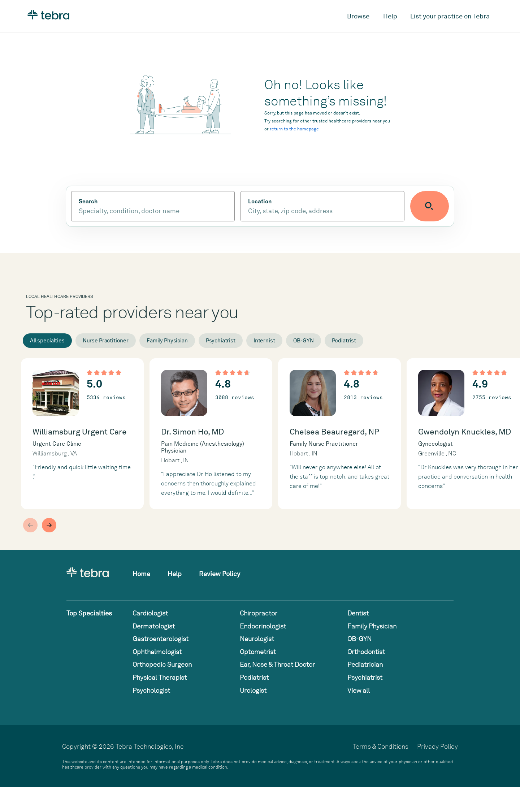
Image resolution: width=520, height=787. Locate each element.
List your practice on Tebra (450, 16)
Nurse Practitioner (106, 340)
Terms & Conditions (380, 746)
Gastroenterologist (160, 639)
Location (264, 201)
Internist (264, 340)
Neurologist (257, 639)
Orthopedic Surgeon (162, 664)
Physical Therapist (160, 677)
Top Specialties (89, 613)
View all (358, 690)
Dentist (358, 613)
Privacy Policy (437, 746)
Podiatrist (344, 340)
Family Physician (167, 340)
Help (390, 16)
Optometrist (258, 652)
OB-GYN (303, 340)
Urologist (253, 690)
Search (88, 201)
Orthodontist (366, 652)
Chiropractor (258, 613)
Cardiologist (150, 613)
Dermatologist (154, 626)
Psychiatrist (220, 340)
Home (141, 574)
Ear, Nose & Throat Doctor (277, 664)
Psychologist (151, 690)
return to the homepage (294, 128)
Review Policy (219, 574)
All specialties (47, 340)
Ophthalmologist (157, 652)
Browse (358, 16)
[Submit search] (434, 206)
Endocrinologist (263, 626)
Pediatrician (365, 664)
